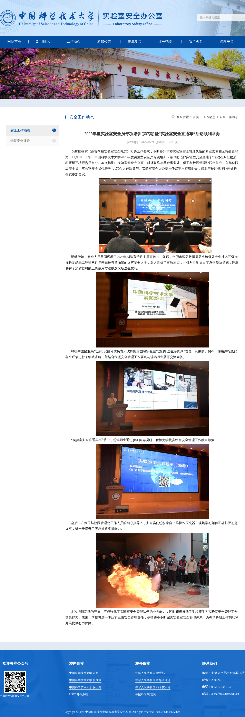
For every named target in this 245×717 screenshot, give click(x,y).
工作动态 (209, 117)
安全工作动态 (228, 117)
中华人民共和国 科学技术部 (152, 687)
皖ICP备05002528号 (168, 712)
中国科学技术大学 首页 (84, 673)
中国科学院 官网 (145, 694)
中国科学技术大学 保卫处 (85, 687)
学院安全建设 (20, 141)
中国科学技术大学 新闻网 (85, 680)
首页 (196, 117)
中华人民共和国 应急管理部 (152, 680)
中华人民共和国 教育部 (150, 673)
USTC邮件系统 (78, 694)
